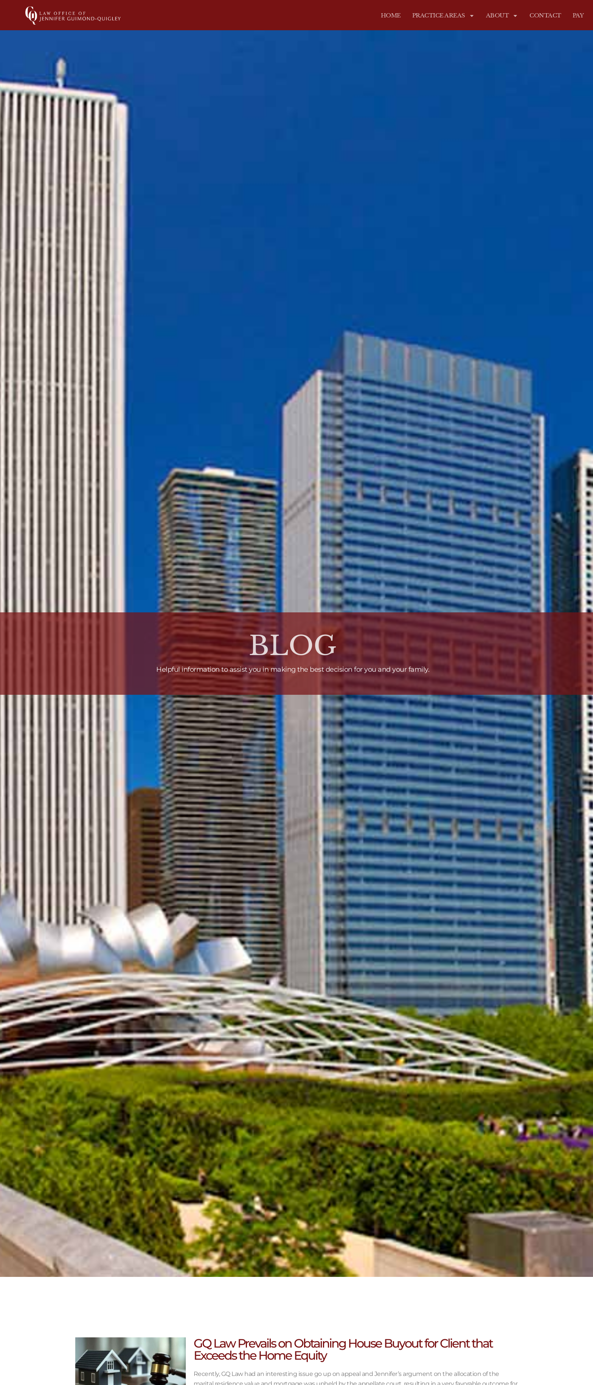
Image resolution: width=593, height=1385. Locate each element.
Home (391, 15)
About (502, 15)
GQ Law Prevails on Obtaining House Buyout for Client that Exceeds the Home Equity (343, 1349)
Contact (545, 15)
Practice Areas (443, 15)
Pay (578, 15)
